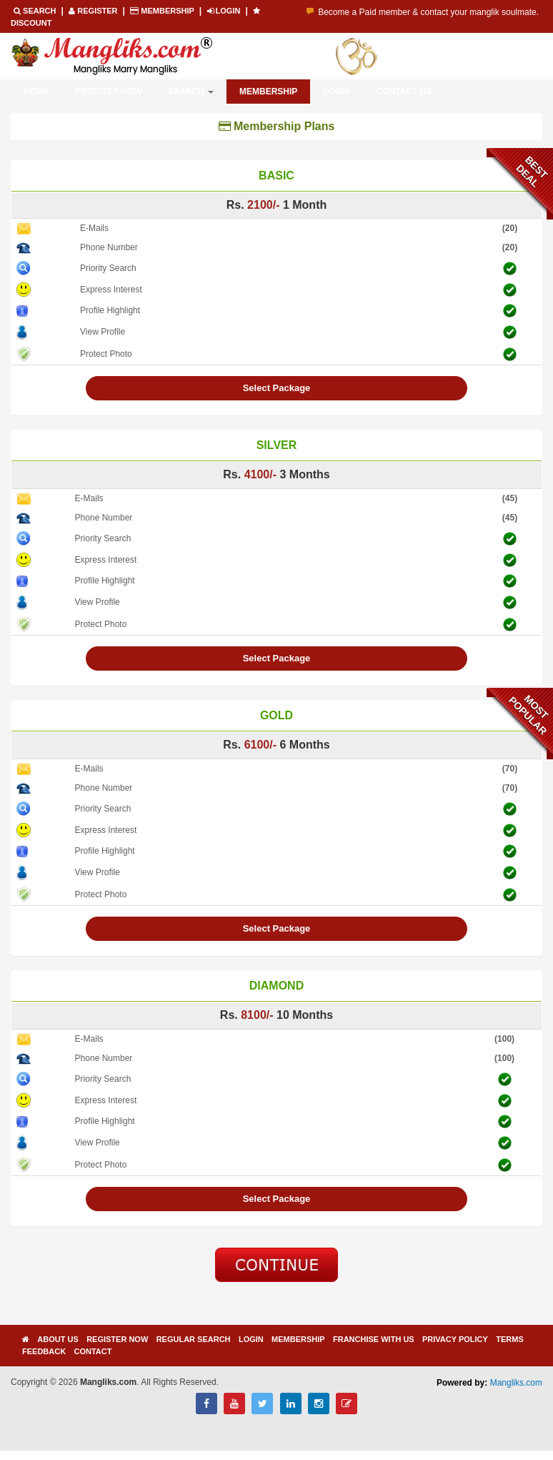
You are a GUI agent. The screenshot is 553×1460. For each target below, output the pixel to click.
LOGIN (225, 10)
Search (36, 10)
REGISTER (94, 10)
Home (36, 92)
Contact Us (404, 92)
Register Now (108, 92)
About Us (57, 1339)
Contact (92, 1351)
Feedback (44, 1351)
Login (336, 92)
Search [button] (191, 92)
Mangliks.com (516, 1383)
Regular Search (193, 1339)
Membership (163, 10)
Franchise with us (373, 1339)
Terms (510, 1339)
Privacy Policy (455, 1339)
